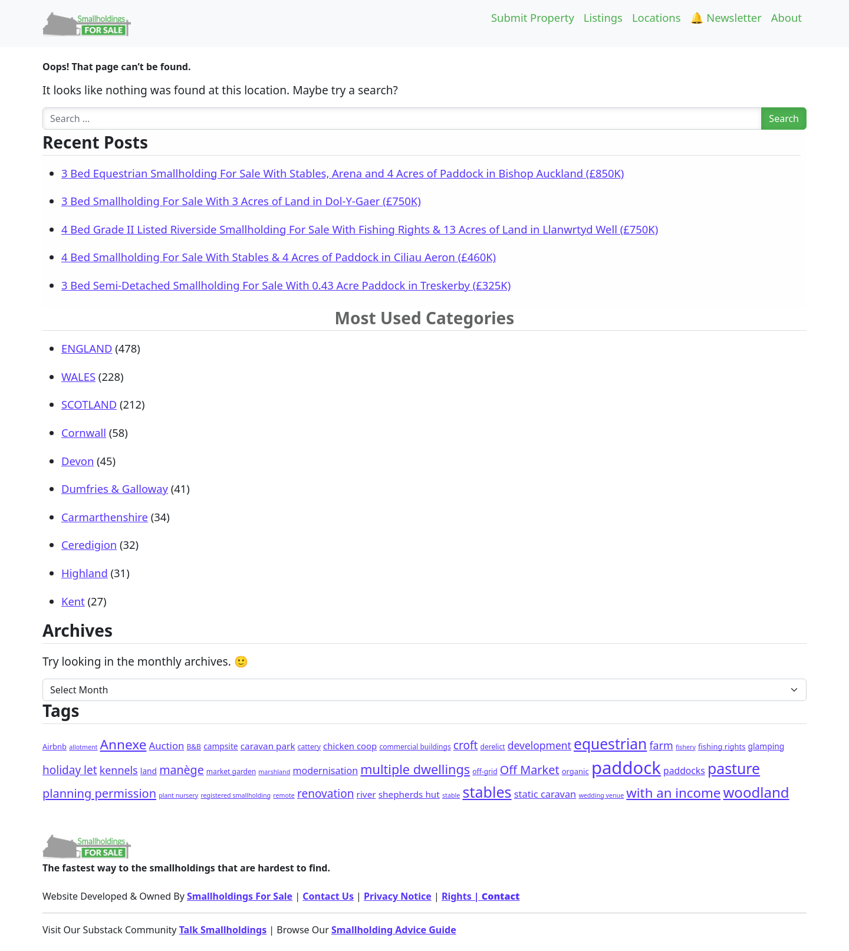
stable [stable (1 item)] (451, 795)
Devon (77, 460)
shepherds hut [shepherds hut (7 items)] (409, 794)
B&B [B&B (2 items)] (193, 747)
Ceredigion (89, 544)
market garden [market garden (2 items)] (231, 771)
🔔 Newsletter (726, 17)
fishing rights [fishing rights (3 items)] (721, 746)
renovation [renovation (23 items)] (325, 793)
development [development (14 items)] (539, 745)
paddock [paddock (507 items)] (626, 767)
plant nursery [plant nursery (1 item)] (178, 795)
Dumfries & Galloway (114, 488)
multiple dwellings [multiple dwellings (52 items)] (415, 769)
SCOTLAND (89, 404)
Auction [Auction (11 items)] (167, 745)
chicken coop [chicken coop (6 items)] (350, 746)
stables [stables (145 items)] (486, 792)
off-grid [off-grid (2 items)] (484, 771)
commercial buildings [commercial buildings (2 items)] (414, 747)
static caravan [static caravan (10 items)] (545, 794)
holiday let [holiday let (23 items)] (69, 770)
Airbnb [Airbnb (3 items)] (54, 746)
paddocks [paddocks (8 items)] (684, 770)
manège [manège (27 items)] (181, 770)
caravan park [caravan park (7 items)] (268, 746)
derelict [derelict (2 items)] (493, 747)
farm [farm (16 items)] (661, 745)
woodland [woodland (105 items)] (756, 792)
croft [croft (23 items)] (465, 745)
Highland (84, 572)
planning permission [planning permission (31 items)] (99, 793)
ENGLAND (86, 348)
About (786, 17)
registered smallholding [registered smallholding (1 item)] (235, 795)
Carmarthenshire (104, 516)
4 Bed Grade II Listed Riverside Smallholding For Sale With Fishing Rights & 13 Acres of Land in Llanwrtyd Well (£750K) (359, 229)
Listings (603, 17)
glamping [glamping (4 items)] (766, 746)
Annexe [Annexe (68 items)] (123, 744)
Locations (656, 17)
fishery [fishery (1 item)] (686, 747)
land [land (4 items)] (148, 770)
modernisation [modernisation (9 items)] (325, 770)
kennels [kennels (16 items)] (119, 770)
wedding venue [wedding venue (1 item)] (601, 795)
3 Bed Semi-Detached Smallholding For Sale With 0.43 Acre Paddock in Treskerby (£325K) (286, 285)
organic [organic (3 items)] (575, 771)
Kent (73, 601)
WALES (78, 376)
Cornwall (83, 432)
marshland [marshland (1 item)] (274, 772)
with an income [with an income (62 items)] (673, 793)
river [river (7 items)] (366, 794)
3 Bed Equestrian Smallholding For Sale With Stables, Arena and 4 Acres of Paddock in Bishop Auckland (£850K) (342, 173)
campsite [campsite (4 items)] (220, 746)
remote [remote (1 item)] (283, 795)
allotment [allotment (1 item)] (83, 747)
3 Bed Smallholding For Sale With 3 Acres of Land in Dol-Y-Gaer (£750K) (241, 200)
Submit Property (532, 17)
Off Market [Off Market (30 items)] (530, 770)
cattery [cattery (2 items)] (309, 747)
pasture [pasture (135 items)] (734, 768)
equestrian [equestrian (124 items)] (610, 743)
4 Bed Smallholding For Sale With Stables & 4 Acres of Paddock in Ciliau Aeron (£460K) (278, 256)
